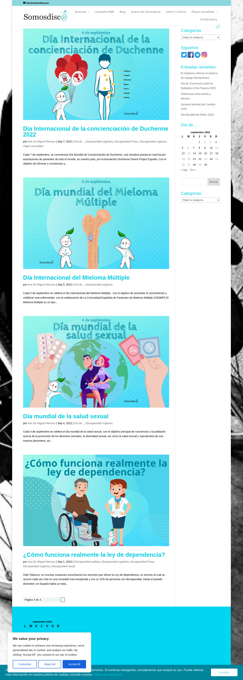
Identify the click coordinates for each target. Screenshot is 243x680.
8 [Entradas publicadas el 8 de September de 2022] (199, 147)
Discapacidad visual (63, 566)
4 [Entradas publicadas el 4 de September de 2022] (216, 142)
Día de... (79, 141)
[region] (49, 652)
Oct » (193, 169)
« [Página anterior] (45, 599)
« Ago (184, 169)
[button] (123, 675)
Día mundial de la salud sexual (66, 416)
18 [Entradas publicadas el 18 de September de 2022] (216, 153)
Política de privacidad (108, 674)
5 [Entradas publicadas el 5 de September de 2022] (182, 147)
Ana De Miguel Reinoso (41, 141)
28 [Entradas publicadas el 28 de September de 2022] (194, 164)
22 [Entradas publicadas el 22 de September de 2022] (200, 159)
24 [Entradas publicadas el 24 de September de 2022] (211, 159)
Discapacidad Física (126, 141)
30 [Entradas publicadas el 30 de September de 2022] (205, 164)
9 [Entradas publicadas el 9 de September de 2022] (205, 147)
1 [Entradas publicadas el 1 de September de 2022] (199, 142)
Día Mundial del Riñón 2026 (197, 114)
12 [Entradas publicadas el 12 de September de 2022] (183, 153)
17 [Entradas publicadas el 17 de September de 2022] (211, 153)
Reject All (49, 664)
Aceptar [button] (224, 672)
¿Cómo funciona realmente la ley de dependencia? (94, 554)
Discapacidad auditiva (87, 561)
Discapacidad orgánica (153, 141)
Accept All (74, 664)
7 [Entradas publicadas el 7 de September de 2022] (193, 147)
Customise (25, 664)
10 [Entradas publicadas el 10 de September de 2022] (211, 147)
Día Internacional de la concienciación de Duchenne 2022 (95, 131)
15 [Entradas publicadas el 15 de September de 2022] (200, 153)
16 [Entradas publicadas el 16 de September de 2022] (205, 153)
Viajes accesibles (33, 146)
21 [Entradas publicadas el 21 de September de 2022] (194, 159)
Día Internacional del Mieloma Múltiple (76, 277)
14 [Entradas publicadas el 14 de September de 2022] (194, 153)
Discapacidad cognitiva (99, 141)
